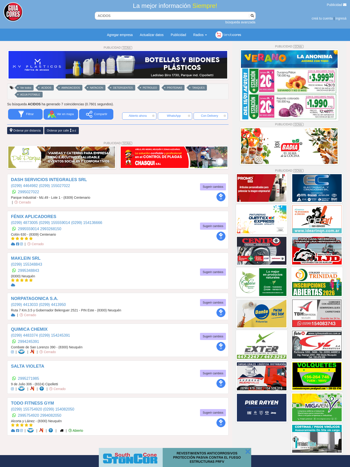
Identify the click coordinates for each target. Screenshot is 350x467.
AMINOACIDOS (70, 87)
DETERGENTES (123, 87)
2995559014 (29, 229)
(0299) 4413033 (25, 305)
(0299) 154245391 (54, 335)
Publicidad (337, 5)
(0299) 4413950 (52, 305)
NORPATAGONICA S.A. (34, 298)
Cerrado (23, 202)
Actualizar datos (152, 35)
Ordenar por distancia (25, 130)
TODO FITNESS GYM (32, 403)
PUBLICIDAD (118, 47)
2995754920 (29, 415)
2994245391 (28, 342)
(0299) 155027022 (54, 186)
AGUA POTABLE (30, 94)
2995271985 (28, 378)
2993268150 (50, 229)
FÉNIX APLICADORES (33, 216)
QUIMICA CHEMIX (29, 329)
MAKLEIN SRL (25, 258)
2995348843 (28, 271)
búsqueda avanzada (240, 22)
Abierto (76, 430)
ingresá (340, 18)
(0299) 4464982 (25, 186)
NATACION (96, 87)
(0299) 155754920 (27, 409)
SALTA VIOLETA (27, 366)
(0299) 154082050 (58, 409)
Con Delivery (213, 115)
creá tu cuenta (322, 18)
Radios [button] (200, 35)
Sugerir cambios (213, 186)
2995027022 (28, 192)
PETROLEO (150, 87)
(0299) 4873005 (25, 223)
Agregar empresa (120, 35)
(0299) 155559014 (55, 223)
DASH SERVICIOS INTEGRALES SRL (49, 179)
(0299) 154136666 (86, 223)
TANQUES (198, 87)
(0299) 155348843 (26, 264)
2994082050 (50, 415)
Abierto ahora (142, 115)
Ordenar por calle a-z (61, 130)
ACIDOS (46, 87)
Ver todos (25, 87)
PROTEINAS (174, 87)
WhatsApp (178, 115)
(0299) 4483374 (25, 335)
